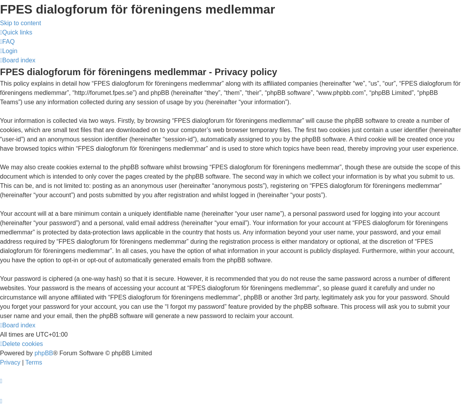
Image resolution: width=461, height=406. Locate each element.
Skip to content (20, 23)
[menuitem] (7, 41)
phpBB (44, 353)
